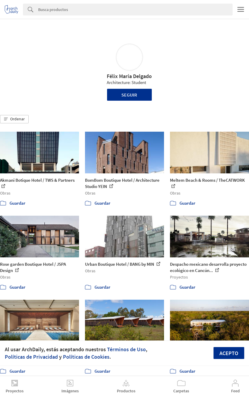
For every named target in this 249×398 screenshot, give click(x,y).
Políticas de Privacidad (31, 356)
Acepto (228, 353)
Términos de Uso (126, 349)
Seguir (129, 95)
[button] (14, 119)
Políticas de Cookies (86, 356)
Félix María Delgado (129, 76)
